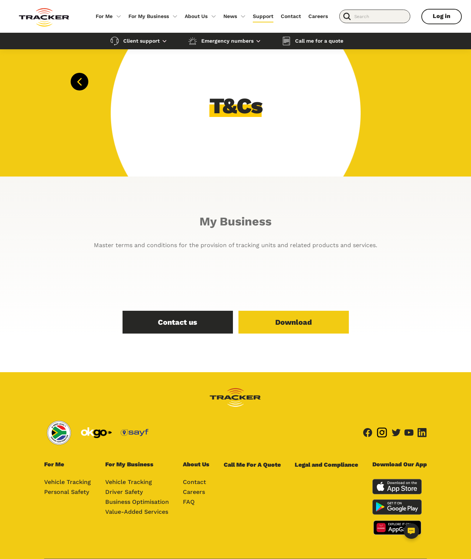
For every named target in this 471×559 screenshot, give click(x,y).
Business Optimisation (137, 502)
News (230, 16)
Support (263, 16)
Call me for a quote (319, 41)
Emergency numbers (227, 41)
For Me (104, 16)
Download (293, 322)
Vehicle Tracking (67, 482)
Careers (318, 16)
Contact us (177, 322)
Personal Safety (66, 492)
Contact (291, 16)
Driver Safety (124, 492)
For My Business (148, 16)
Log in (441, 16)
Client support (141, 41)
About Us (196, 16)
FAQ (189, 502)
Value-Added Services (136, 512)
